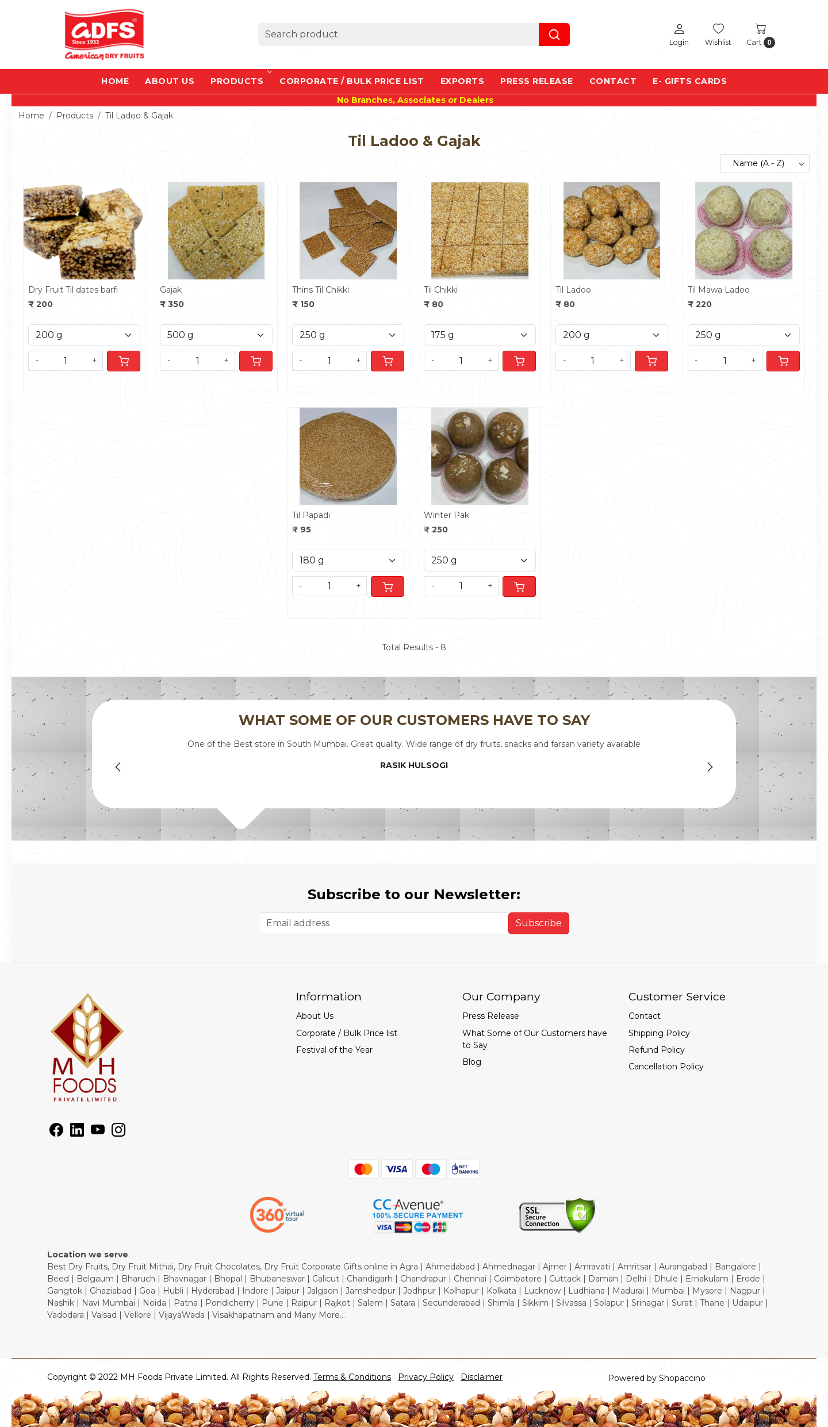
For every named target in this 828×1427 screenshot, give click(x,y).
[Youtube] (98, 1132)
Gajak (171, 290)
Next (710, 767)
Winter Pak (446, 515)
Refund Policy (656, 1050)
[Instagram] (118, 1132)
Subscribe (539, 923)
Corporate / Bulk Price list (351, 81)
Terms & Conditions (352, 1377)
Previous (118, 767)
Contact (613, 81)
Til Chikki (441, 290)
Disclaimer (482, 1377)
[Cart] (123, 361)
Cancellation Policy (666, 1066)
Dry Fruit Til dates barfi (73, 290)
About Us (169, 81)
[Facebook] (56, 1132)
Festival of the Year (334, 1050)
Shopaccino (682, 1378)
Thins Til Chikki (320, 290)
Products (240, 81)
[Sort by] (765, 163)
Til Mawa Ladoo (719, 290)
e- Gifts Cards (690, 81)
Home (115, 81)
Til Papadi (311, 515)
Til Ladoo (573, 290)
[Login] (679, 34)
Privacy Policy (426, 1377)
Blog (471, 1062)
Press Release (536, 81)
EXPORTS (462, 81)
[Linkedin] (77, 1132)
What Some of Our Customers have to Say (534, 1039)
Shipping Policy (659, 1033)
